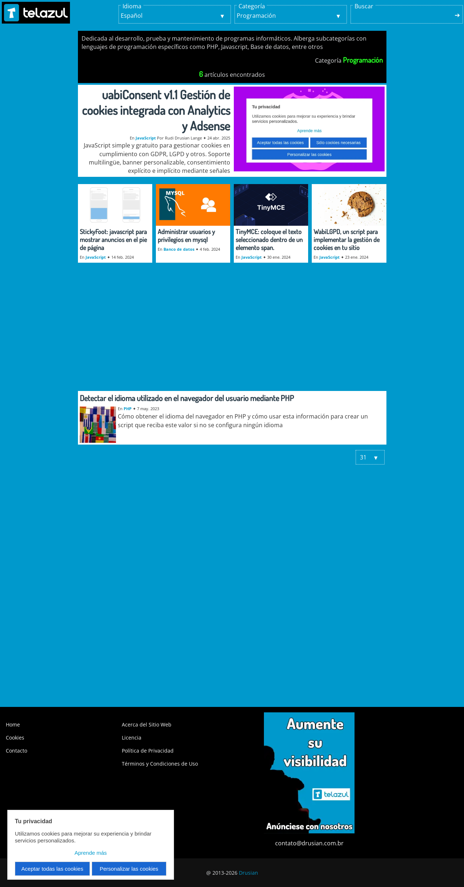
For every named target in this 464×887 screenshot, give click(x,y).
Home (13, 724)
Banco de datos (178, 249)
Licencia (131, 737)
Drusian (248, 872)
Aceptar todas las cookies (52, 869)
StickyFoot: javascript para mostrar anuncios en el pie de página (113, 239)
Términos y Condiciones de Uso (160, 763)
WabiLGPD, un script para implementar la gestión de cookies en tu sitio (347, 239)
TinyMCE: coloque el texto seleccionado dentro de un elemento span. (269, 239)
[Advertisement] (232, 331)
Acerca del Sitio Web (146, 724)
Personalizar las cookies (129, 869)
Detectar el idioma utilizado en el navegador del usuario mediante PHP (187, 398)
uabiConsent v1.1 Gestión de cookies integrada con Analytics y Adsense (156, 110)
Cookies (15, 737)
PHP (128, 408)
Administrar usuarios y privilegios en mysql (186, 235)
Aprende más (90, 853)
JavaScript (146, 138)
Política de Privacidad (148, 750)
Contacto (16, 750)
